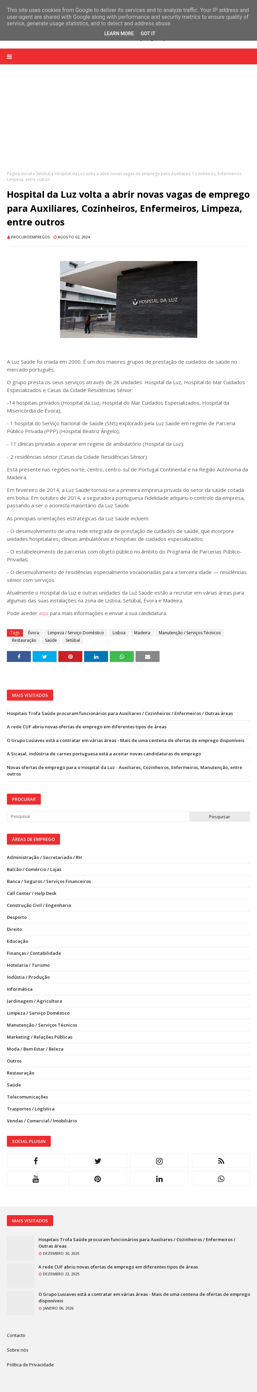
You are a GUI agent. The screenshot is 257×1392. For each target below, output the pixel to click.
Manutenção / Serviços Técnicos (190, 633)
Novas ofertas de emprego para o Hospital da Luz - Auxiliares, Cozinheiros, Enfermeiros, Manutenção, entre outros (124, 770)
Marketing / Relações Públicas (39, 1037)
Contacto (16, 1335)
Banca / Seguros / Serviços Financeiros (49, 881)
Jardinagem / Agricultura (34, 1001)
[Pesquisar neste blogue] (98, 816)
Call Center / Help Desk (31, 893)
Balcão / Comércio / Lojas (34, 869)
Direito (14, 929)
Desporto (17, 917)
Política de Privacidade (30, 1365)
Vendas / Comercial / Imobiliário (42, 1121)
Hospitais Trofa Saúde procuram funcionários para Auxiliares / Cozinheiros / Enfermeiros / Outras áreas (120, 713)
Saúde (51, 640)
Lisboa (119, 633)
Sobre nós (17, 1350)
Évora (33, 633)
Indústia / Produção (28, 977)
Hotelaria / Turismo (28, 965)
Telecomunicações (27, 1097)
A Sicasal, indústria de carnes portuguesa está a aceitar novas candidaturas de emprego (104, 754)
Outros (14, 1061)
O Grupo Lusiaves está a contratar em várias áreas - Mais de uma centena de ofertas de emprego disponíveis (125, 740)
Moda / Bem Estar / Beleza (35, 1049)
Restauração (24, 640)
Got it (148, 33)
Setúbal (43, 174)
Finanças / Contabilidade (34, 953)
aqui (43, 613)
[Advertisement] (128, 123)
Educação (17, 941)
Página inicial (19, 174)
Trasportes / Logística (31, 1109)
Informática (20, 989)
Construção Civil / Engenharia (39, 905)
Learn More (119, 33)
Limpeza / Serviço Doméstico (76, 633)
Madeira (142, 633)
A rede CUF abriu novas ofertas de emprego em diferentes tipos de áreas (86, 727)
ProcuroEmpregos (30, 236)
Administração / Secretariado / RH (44, 857)
